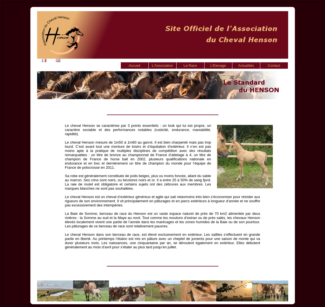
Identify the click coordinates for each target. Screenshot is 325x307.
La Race (190, 65)
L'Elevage (218, 65)
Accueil (134, 65)
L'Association (162, 65)
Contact (274, 65)
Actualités (246, 65)
